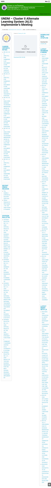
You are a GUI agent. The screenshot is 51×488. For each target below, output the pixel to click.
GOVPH (2, 1)
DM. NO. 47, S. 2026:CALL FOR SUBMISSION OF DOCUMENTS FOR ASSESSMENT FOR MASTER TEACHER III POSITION (7, 84)
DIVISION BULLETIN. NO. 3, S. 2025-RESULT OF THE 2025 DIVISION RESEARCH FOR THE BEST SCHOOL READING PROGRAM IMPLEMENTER (7, 365)
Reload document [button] (20, 51)
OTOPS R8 (43, 43)
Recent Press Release (5, 187)
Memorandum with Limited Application (17, 29)
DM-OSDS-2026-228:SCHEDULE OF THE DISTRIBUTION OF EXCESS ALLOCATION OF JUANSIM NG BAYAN (45, 220)
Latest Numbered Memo (44, 50)
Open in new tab (31, 51)
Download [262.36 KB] (19, 57)
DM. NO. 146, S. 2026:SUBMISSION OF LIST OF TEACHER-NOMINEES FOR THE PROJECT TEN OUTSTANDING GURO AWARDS (45, 267)
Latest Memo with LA (43, 307)
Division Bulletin (6, 216)
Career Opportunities (6, 48)
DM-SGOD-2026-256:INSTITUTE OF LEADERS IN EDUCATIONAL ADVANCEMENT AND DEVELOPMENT (45, 473)
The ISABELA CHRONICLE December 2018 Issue (7, 195)
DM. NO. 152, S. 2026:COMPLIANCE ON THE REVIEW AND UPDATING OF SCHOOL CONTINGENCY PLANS (45, 116)
